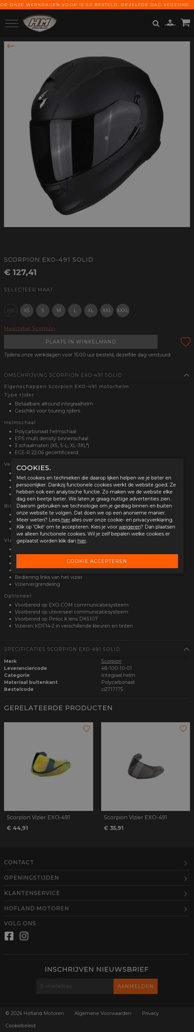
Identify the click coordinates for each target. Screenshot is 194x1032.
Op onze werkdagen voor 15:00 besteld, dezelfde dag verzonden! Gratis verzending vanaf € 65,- (97, 4)
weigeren (130, 527)
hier (65, 520)
